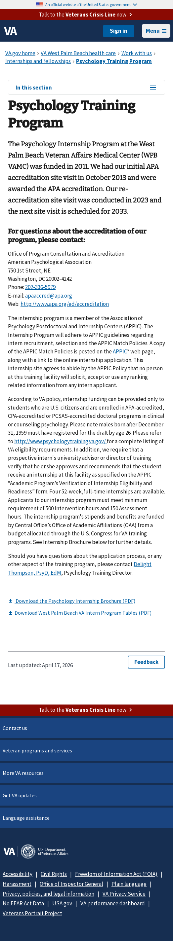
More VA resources (23, 773)
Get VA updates (20, 795)
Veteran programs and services (37, 750)
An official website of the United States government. (91, 4)
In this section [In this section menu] (86, 88)
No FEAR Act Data (23, 903)
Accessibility (17, 874)
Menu (156, 30)
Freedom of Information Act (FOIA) (116, 874)
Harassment (17, 883)
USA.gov (62, 903)
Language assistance (26, 817)
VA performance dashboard (112, 903)
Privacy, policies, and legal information (48, 893)
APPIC (120, 351)
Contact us (15, 728)
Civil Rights (54, 874)
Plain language (129, 883)
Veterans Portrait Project (32, 913)
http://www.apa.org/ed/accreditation (65, 304)
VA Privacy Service (124, 893)
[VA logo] (10, 31)
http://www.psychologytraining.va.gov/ (60, 441)
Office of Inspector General (71, 883)
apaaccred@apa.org (48, 295)
